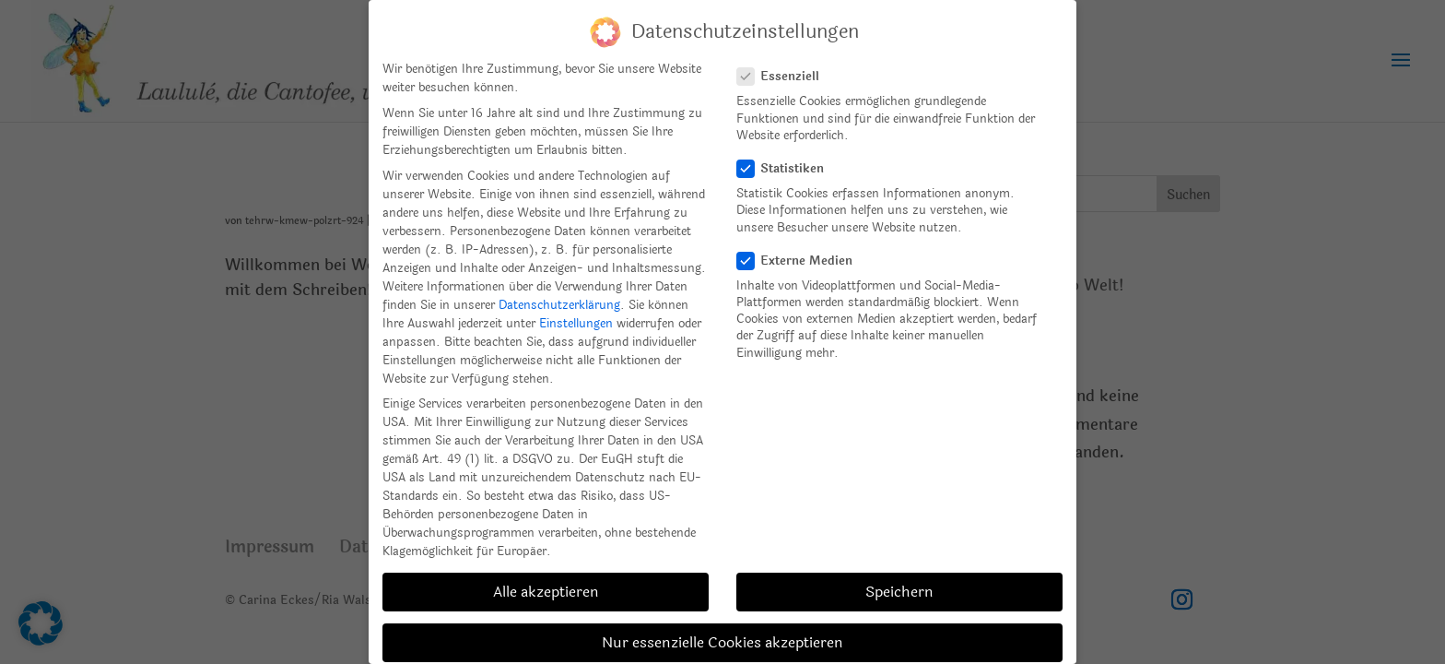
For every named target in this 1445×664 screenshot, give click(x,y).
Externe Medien (802, 261)
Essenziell (785, 76)
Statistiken (788, 169)
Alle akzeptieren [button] (546, 591)
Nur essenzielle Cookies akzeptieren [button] (722, 642)
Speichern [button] (899, 591)
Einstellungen (576, 323)
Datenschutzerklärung (559, 305)
